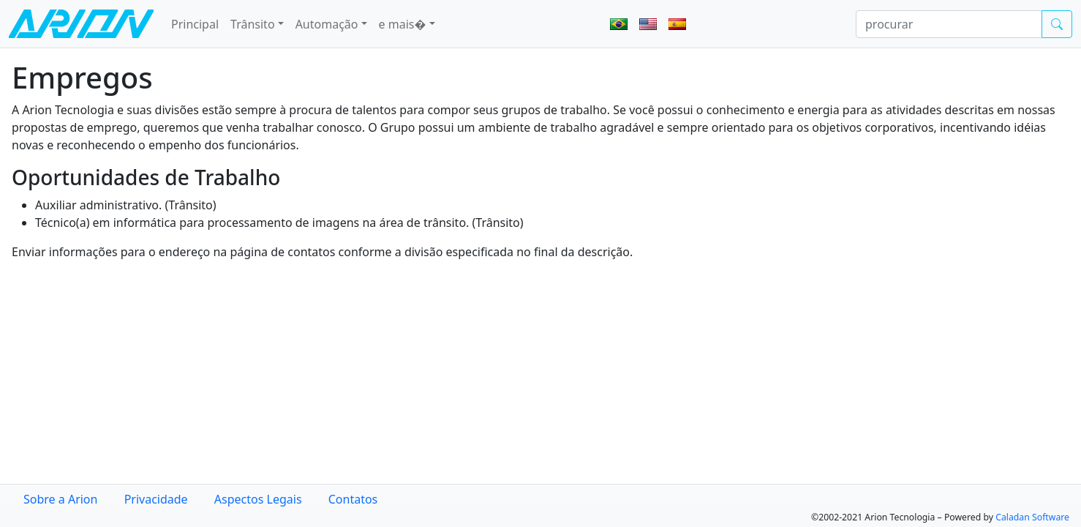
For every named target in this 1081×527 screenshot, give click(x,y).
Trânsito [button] (252, 24)
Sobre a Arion (60, 499)
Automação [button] (326, 24)
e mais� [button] (402, 24)
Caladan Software (1032, 517)
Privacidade (156, 499)
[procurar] (949, 24)
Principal (195, 24)
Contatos (353, 499)
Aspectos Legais (258, 499)
